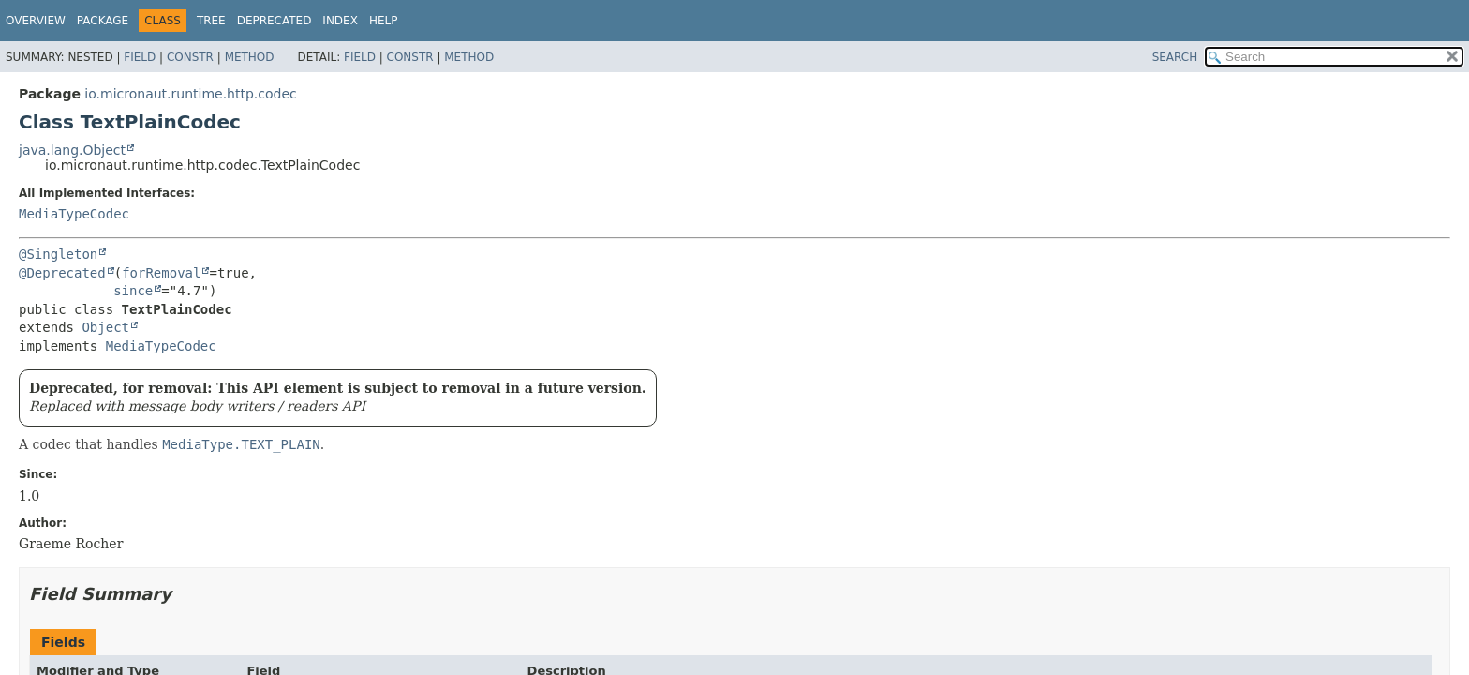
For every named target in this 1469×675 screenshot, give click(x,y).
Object (105, 327)
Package (102, 20)
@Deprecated (62, 272)
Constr (190, 57)
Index (340, 20)
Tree (211, 20)
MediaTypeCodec (74, 213)
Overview (36, 20)
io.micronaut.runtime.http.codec (190, 93)
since (133, 290)
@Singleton (58, 254)
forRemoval (161, 272)
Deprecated (274, 20)
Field (140, 57)
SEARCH (1175, 57)
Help (383, 20)
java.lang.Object (72, 150)
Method (250, 57)
